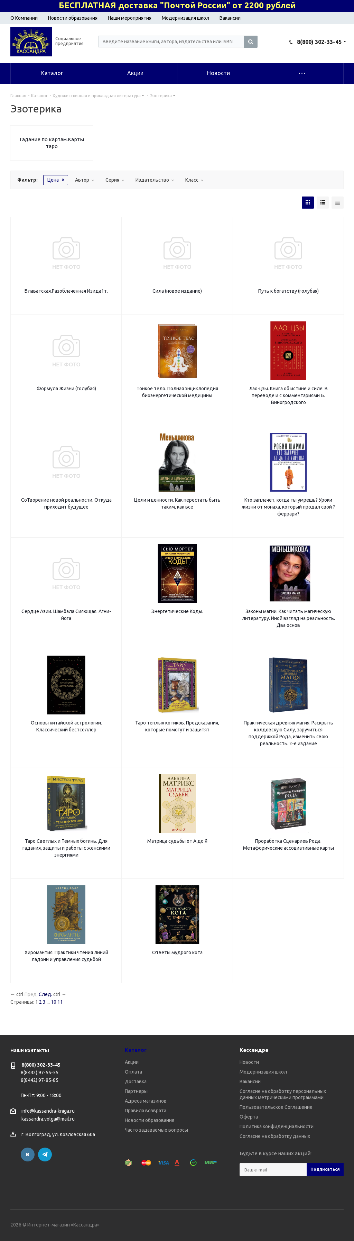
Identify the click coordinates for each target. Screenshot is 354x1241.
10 (53, 1002)
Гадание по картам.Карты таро (52, 142)
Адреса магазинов (146, 1101)
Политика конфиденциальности (277, 1126)
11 (60, 1002)
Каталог (136, 1050)
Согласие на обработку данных (275, 1136)
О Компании (24, 18)
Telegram (45, 1154)
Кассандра (254, 1050)
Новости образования (72, 18)
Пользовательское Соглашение (276, 1107)
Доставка (136, 1081)
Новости (249, 1062)
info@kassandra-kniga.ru (48, 1111)
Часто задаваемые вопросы (156, 1130)
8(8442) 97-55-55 (39, 1072)
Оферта (249, 1117)
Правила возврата (145, 1110)
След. (45, 994)
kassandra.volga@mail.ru (48, 1119)
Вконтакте (28, 1154)
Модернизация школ (185, 18)
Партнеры (136, 1091)
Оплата (133, 1072)
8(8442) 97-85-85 (39, 1080)
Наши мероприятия (129, 18)
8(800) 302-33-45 (319, 42)
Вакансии (230, 18)
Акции (132, 1062)
